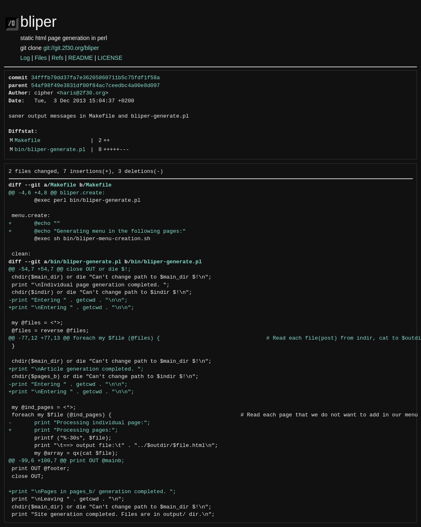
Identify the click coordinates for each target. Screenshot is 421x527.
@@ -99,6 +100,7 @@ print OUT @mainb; (67, 461)
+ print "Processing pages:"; (63, 430)
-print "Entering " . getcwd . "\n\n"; (68, 300)
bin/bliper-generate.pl (50, 150)
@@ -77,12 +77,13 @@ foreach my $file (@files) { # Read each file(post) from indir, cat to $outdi (215, 338)
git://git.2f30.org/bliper (71, 48)
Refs (58, 57)
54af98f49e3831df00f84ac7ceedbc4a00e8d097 (95, 86)
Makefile (27, 140)
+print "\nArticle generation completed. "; (76, 369)
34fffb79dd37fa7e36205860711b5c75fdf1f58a (95, 78)
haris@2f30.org (82, 93)
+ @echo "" (34, 223)
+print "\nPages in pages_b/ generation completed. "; (92, 492)
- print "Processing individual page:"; (79, 423)
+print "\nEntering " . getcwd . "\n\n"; (71, 308)
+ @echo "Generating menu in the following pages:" (97, 231)
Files (41, 57)
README (80, 57)
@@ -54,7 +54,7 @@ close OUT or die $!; (70, 269)
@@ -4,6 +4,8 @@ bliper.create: (57, 193)
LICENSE (110, 57)
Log (25, 57)
